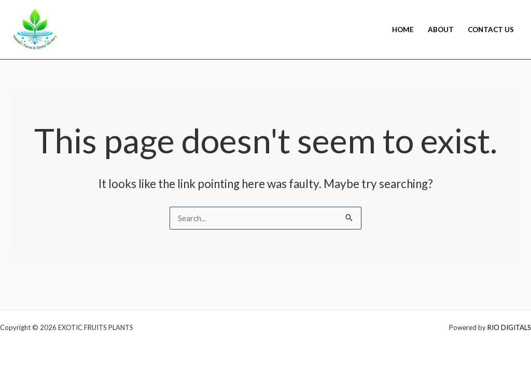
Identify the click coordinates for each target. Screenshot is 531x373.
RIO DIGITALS (509, 327)
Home (403, 29)
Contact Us (491, 29)
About (441, 29)
